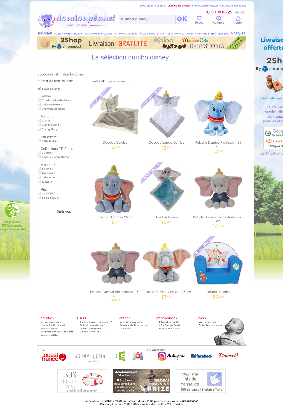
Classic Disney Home (55, 157)
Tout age (47, 173)
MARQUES (238, 33)
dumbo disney (73, 74)
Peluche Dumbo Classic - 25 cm (167, 267)
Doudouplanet (47, 74)
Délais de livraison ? (90, 331)
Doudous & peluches (55, 100)
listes (199, 21)
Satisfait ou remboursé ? (93, 325)
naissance (48, 177)
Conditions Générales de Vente (56, 331)
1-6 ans (46, 169)
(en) (57, 335)
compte (218, 21)
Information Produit (169, 322)
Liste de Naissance (169, 328)
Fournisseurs (125, 328)
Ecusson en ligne (207, 322)
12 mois (47, 182)
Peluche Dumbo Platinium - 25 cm (218, 120)
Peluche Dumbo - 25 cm (115, 193)
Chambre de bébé (53, 109)
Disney (46, 120)
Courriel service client (130, 322)
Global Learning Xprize (210, 325)
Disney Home (50, 125)
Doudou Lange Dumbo (167, 118)
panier (238, 21)
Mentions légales (49, 328)
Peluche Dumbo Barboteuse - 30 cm (115, 269)
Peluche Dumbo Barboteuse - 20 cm (218, 194)
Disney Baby (50, 129)
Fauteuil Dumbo (218, 267)
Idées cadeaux (51, 104)
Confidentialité (47, 335)
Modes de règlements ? (92, 328)
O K (182, 19)
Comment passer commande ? (96, 322)
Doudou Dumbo (115, 118)
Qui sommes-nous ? (50, 322)
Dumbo (46, 153)
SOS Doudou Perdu (169, 325)
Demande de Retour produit (134, 325)
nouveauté (49, 141)
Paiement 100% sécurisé (52, 325)
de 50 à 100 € (51, 198)
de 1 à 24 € (50, 193)
